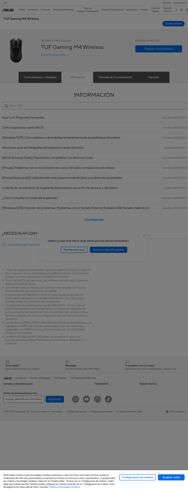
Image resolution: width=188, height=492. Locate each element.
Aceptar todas (171, 477)
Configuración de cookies (137, 477)
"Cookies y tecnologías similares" (64, 487)
